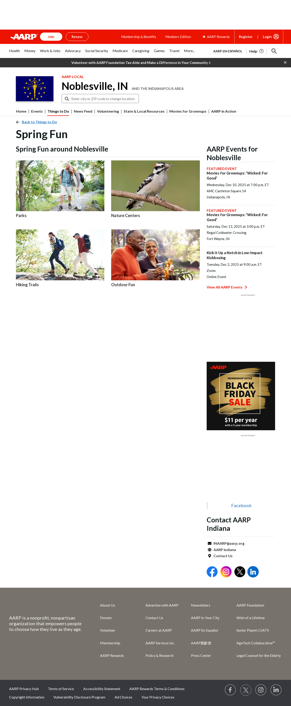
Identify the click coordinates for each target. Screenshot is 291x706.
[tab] (14, 53)
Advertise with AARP (162, 605)
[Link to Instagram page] (261, 690)
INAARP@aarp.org (228, 543)
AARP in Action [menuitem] (223, 111)
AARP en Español (227, 51)
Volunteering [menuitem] (108, 111)
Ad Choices (123, 697)
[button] (274, 51)
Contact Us (223, 556)
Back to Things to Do (39, 122)
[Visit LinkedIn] (276, 690)
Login (267, 37)
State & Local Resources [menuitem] (144, 111)
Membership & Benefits (138, 37)
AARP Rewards (112, 655)
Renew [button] (77, 37)
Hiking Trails (27, 284)
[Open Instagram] (226, 572)
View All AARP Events (227, 287)
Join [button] (51, 37)
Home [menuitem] (21, 111)
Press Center (201, 655)
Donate (106, 617)
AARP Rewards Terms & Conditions (157, 688)
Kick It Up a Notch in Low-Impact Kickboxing (235, 255)
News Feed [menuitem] (83, 111)
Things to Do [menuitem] (58, 111)
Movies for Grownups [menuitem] (187, 111)
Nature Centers (125, 215)
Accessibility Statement (101, 688)
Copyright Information (26, 697)
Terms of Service (61, 688)
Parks (21, 215)
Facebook (241, 505)
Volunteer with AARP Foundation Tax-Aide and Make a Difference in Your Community (141, 63)
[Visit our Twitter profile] (245, 690)
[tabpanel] (245, 51)
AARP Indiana (224, 549)
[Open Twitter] (239, 572)
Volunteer (107, 630)
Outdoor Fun (123, 284)
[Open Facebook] (212, 572)
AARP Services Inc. (160, 643)
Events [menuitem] (37, 111)
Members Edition (178, 37)
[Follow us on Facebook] (230, 690)
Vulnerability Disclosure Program (79, 697)
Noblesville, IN (95, 86)
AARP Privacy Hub (24, 688)
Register (246, 37)
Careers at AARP (159, 630)
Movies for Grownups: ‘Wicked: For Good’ (237, 175)
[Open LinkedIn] (253, 572)
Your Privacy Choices (157, 697)
